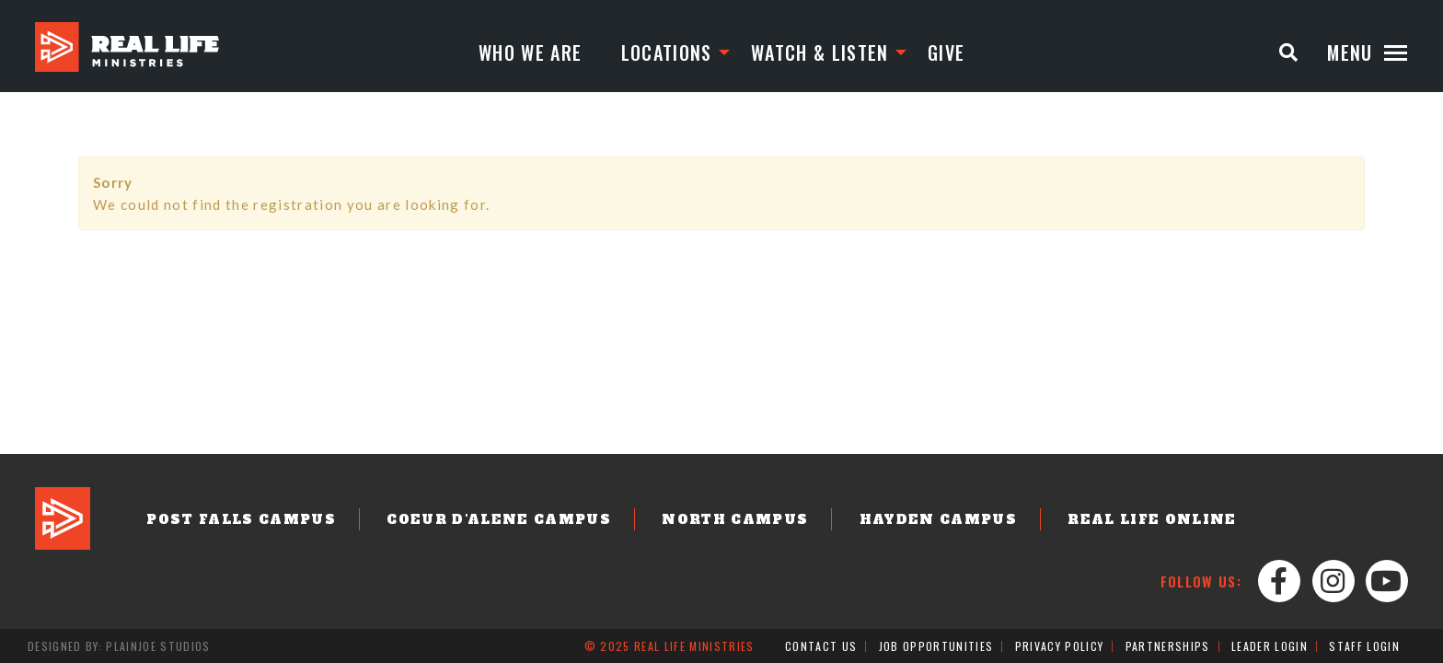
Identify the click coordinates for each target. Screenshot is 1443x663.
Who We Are (530, 52)
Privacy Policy (1059, 646)
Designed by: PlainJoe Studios (119, 646)
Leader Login (1269, 646)
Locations (666, 52)
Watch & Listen (820, 52)
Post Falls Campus (241, 519)
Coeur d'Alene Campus (499, 519)
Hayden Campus (938, 519)
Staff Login (1364, 646)
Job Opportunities (936, 646)
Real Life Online (1152, 519)
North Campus (735, 519)
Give (946, 52)
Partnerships (1168, 646)
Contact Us (821, 646)
